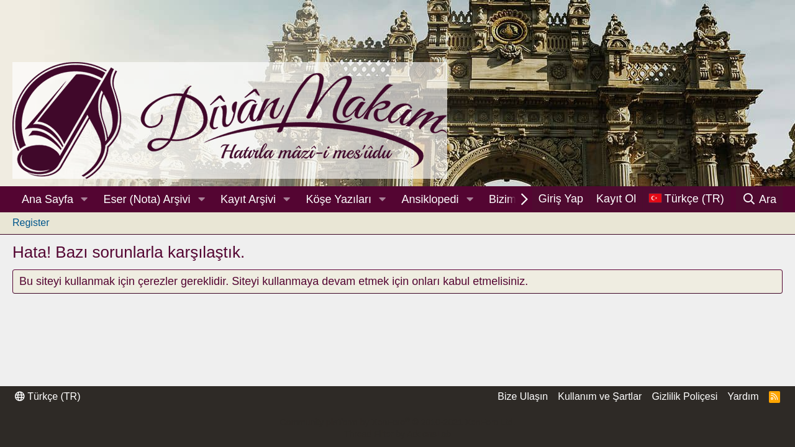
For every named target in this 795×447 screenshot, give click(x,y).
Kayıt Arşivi (248, 199)
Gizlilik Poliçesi (684, 396)
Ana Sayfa (47, 199)
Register (31, 222)
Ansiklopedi (429, 199)
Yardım (742, 396)
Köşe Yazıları (338, 199)
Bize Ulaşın (522, 396)
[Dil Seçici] (686, 199)
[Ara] (759, 199)
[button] (84, 199)
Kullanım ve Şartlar (600, 396)
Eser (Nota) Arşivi (147, 199)
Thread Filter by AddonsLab (397, 434)
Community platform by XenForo (397, 422)
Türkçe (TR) (47, 396)
